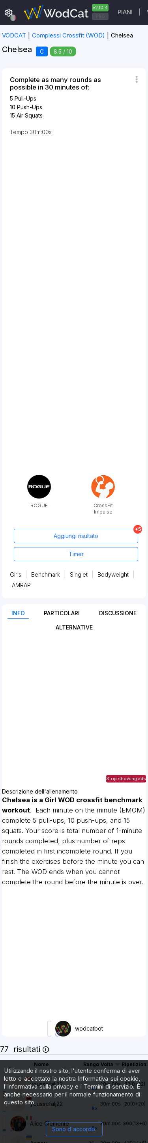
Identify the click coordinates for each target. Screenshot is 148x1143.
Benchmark (45, 574)
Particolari (62, 613)
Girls (15, 574)
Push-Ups (29, 107)
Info (18, 613)
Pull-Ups (25, 98)
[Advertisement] (74, 714)
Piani (125, 12)
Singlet (79, 574)
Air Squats (30, 115)
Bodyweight (113, 574)
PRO (100, 16)
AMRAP (21, 585)
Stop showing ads (126, 778)
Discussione (118, 613)
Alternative (74, 627)
